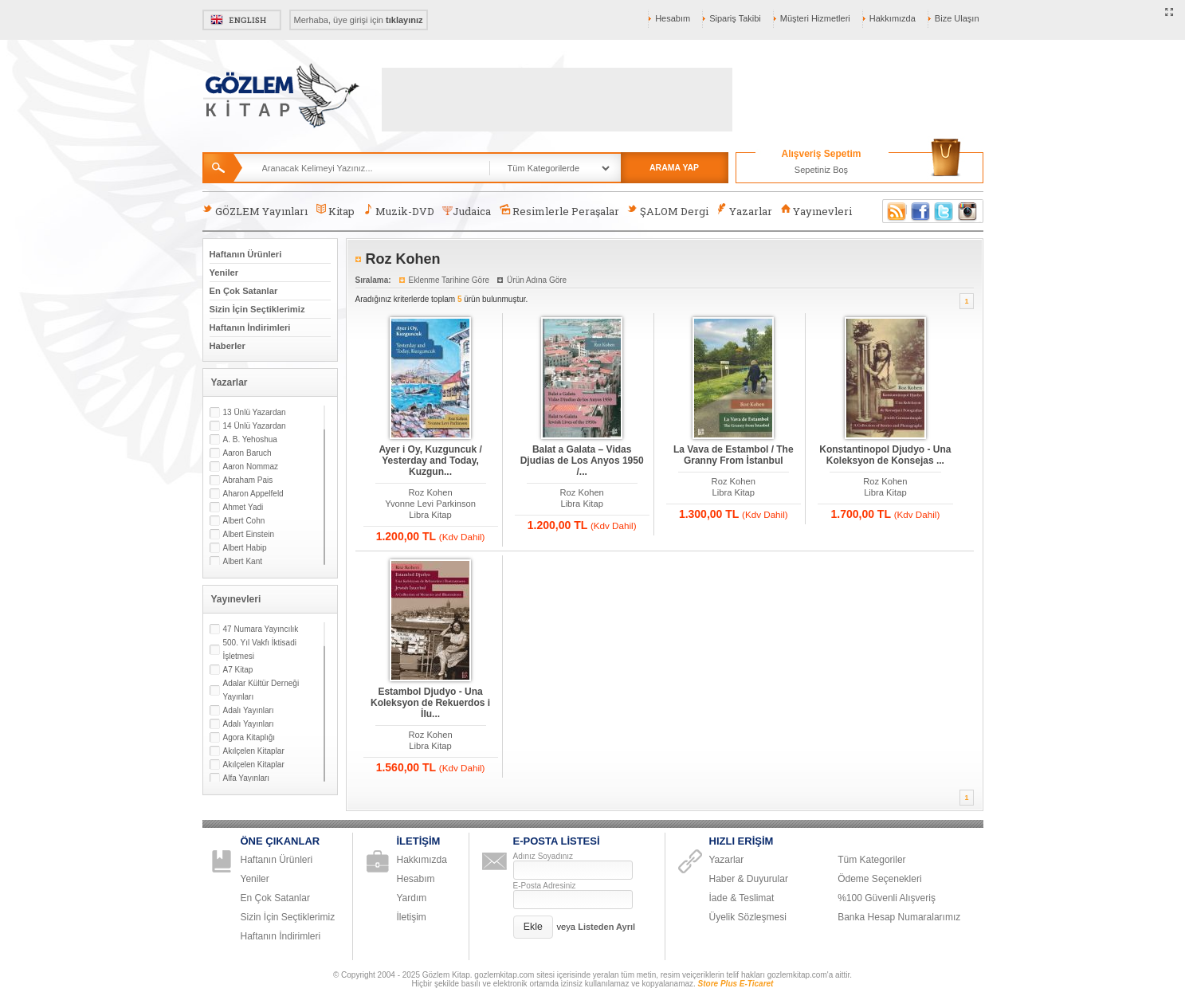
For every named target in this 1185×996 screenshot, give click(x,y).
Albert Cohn (244, 520)
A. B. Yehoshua (250, 439)
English (241, 20)
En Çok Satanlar (244, 291)
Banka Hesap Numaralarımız (899, 917)
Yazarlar (744, 210)
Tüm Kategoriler (871, 859)
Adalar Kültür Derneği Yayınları (261, 690)
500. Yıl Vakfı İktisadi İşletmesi (259, 649)
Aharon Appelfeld (253, 493)
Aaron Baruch (247, 453)
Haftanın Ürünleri (246, 254)
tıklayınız (404, 20)
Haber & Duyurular (748, 878)
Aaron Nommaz (250, 466)
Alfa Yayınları (246, 778)
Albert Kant (242, 561)
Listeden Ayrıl (606, 926)
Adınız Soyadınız (543, 856)
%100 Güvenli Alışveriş (887, 898)
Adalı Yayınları (248, 710)
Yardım (412, 898)
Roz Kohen (430, 492)
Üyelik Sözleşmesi (748, 917)
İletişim (411, 917)
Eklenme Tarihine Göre (449, 280)
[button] (533, 927)
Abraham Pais (248, 480)
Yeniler (224, 272)
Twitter (944, 211)
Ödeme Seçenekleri (879, 878)
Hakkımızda (892, 18)
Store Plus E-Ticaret (736, 983)
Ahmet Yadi (243, 507)
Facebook (920, 211)
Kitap (335, 210)
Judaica (466, 211)
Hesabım (672, 18)
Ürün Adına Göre (537, 280)
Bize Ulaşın (957, 18)
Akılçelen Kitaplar (253, 751)
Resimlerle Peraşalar (558, 210)
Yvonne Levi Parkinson (430, 503)
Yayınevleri (816, 210)
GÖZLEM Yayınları (255, 210)
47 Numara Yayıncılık (261, 629)
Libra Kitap (430, 515)
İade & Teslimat (742, 898)
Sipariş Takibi (735, 18)
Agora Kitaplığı (249, 737)
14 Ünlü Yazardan (254, 426)
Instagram (968, 211)
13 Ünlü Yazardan (254, 412)
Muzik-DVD (398, 210)
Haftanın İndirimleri (250, 327)
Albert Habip (245, 547)
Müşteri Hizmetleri (815, 18)
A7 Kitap (238, 669)
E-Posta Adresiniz (544, 885)
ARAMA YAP (674, 167)
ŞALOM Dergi (667, 210)
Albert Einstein (248, 534)
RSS (894, 211)
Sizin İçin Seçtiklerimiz (257, 309)
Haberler (227, 346)
